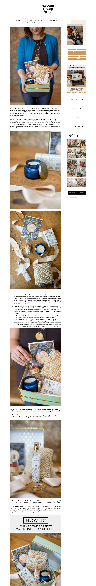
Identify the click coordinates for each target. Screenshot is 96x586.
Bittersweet (51, 416)
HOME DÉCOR (77, 108)
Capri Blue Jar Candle (22, 411)
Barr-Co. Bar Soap (39, 409)
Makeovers (70, 8)
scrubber (17, 313)
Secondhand (76, 126)
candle (48, 311)
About (79, 8)
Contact (88, 8)
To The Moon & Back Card (25, 409)
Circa (34, 416)
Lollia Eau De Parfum (35, 411)
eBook (60, 8)
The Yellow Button (41, 416)
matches (53, 311)
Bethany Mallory (40, 119)
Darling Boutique (50, 415)
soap (57, 311)
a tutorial (52, 113)
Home (13, 8)
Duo (31, 416)
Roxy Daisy (26, 416)
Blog (20, 8)
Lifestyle (77, 117)
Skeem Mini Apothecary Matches (51, 411)
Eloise (20, 416)
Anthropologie (14, 121)
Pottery (35, 8)
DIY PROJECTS (77, 99)
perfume (36, 326)
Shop (27, 8)
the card (16, 300)
